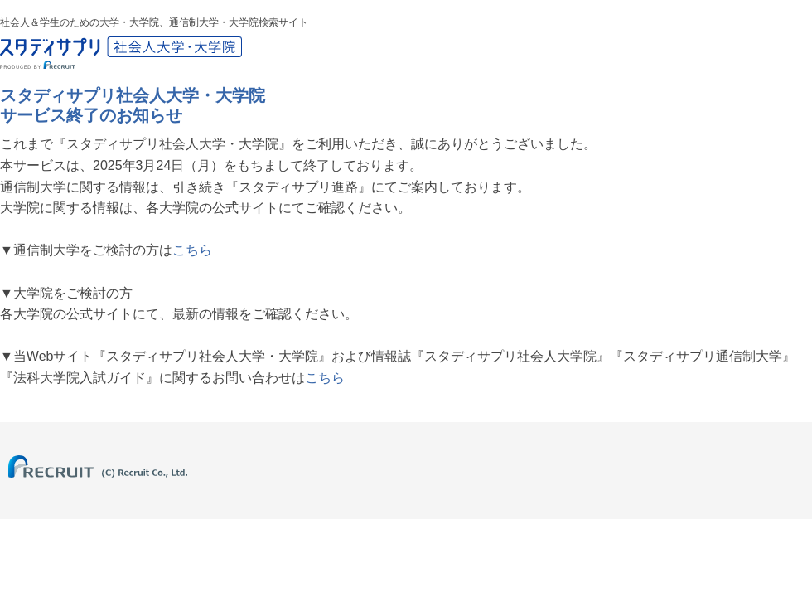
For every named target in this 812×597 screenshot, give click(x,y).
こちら (192, 250)
